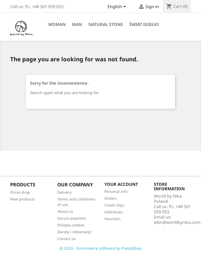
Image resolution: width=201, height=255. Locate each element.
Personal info (115, 191)
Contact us (66, 238)
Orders (110, 198)
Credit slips (114, 205)
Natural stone (105, 24)
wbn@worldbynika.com (177, 222)
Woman (57, 24)
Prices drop (20, 192)
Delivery (64, 192)
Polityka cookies (71, 225)
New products (22, 199)
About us (65, 211)
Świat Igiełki (144, 24)
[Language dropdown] (118, 7)
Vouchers (112, 218)
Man (77, 24)
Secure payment (71, 218)
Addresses (113, 211)
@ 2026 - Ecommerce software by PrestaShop (100, 248)
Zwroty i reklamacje (74, 231)
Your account (121, 184)
